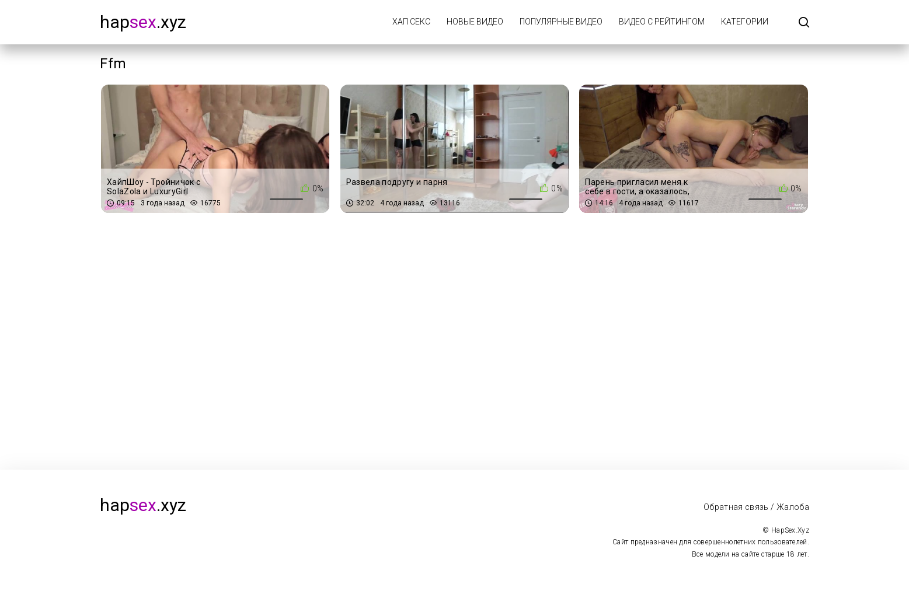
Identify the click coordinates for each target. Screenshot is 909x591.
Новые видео (475, 21)
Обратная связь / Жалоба (756, 507)
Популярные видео (561, 21)
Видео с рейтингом (662, 21)
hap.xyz (143, 22)
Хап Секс (411, 21)
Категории (744, 21)
